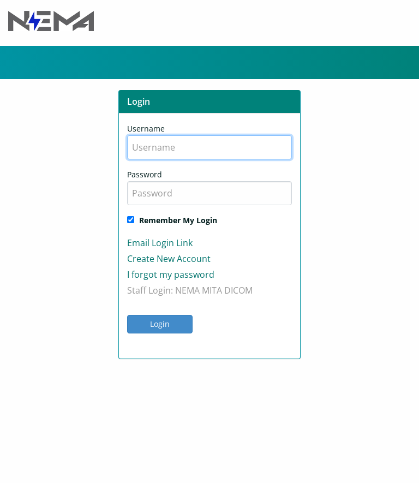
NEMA (187, 290)
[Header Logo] (51, 20)
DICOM (238, 290)
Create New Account (169, 259)
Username (146, 128)
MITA (212, 290)
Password (144, 174)
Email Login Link (160, 243)
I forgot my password (170, 275)
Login (160, 324)
